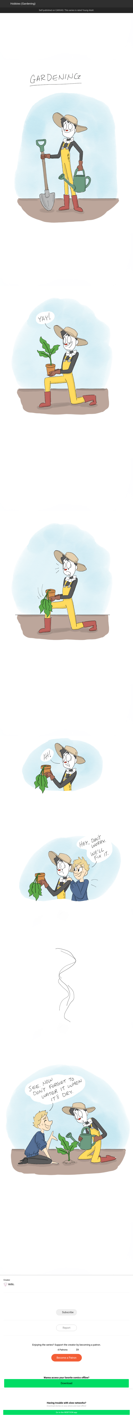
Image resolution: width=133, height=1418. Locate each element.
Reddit (90, 1301)
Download (66, 1383)
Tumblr (78, 1301)
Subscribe (68, 1312)
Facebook (54, 1301)
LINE (43, 1301)
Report (66, 1327)
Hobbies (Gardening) (22, 3)
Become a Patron (67, 1357)
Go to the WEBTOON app (66, 1412)
